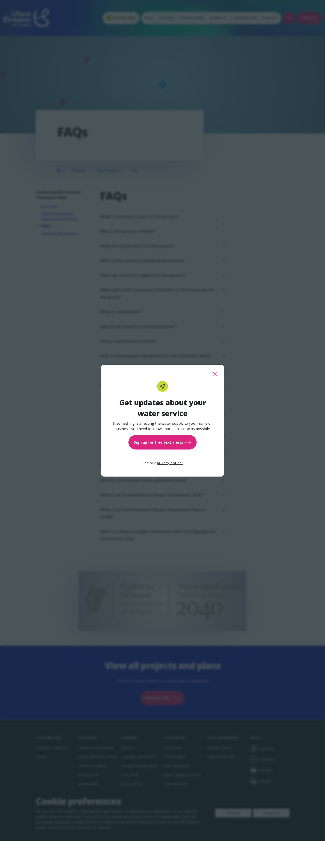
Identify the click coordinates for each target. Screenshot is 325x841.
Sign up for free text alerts (162, 442)
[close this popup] (214, 373)
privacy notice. (170, 463)
